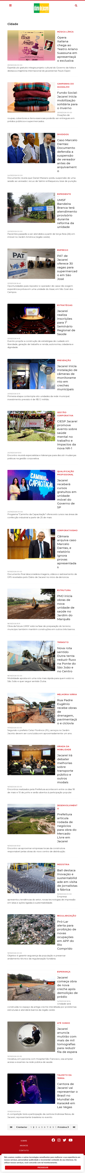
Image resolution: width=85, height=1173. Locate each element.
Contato (24, 1150)
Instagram (59, 1140)
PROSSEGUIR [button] (42, 1168)
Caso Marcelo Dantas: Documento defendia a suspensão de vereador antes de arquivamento (67, 155)
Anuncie (24, 1146)
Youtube (71, 1140)
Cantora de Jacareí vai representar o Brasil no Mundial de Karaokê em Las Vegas (67, 1095)
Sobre (24, 1141)
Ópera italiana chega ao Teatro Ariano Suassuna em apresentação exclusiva (67, 49)
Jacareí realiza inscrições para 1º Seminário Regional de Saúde (66, 322)
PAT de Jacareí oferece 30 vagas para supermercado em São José (67, 267)
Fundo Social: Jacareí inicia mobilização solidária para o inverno (67, 100)
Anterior (21, 1127)
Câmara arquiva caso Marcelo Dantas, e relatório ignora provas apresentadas (66, 552)
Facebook (53, 1140)
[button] (10, 5)
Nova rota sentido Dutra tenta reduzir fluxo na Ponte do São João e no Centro (66, 659)
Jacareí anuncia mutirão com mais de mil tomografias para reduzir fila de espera (67, 1040)
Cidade (12, 24)
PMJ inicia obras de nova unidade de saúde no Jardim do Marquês (65, 607)
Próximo (63, 1127)
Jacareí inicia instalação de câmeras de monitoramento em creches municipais (67, 377)
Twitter (65, 1140)
